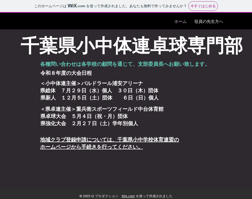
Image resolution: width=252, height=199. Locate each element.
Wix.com (128, 196)
